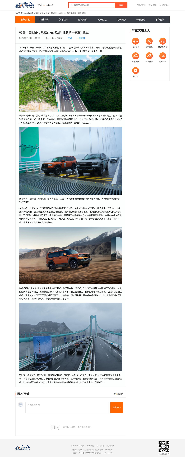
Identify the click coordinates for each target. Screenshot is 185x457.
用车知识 (121, 19)
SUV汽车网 (29, 13)
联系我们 (100, 446)
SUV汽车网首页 (77, 446)
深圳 (40, 5)
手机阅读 (81, 38)
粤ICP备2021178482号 (87, 453)
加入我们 (110, 446)
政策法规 (82, 19)
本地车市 (50, 5)
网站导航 (153, 5)
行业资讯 (44, 19)
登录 (139, 5)
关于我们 (90, 446)
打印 (70, 38)
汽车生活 (102, 19)
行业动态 (39, 13)
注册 (144, 5)
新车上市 (63, 19)
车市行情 (160, 19)
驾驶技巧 (140, 19)
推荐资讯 (25, 19)
